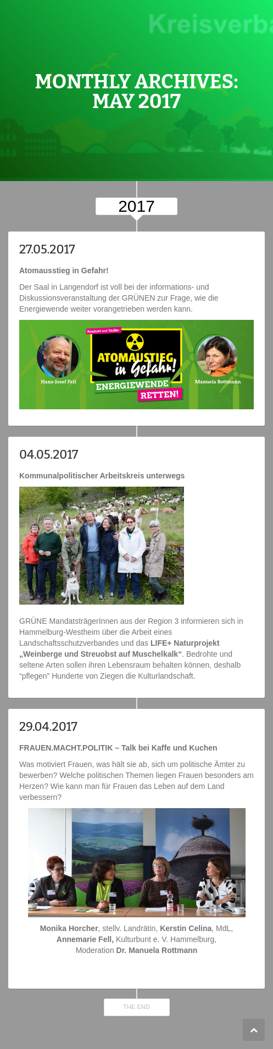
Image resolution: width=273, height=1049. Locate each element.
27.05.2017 (47, 249)
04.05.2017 (48, 454)
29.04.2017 (48, 726)
